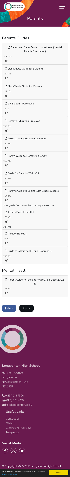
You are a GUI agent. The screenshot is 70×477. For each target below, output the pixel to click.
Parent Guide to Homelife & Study (26, 156)
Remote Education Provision (22, 121)
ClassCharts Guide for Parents (23, 86)
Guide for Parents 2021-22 (22, 173)
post (26, 308)
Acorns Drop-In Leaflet (19, 212)
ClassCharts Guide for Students (24, 69)
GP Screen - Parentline (19, 103)
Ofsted (16, 423)
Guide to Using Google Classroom (25, 138)
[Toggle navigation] (62, 6)
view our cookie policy (9, 475)
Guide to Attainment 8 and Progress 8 (28, 251)
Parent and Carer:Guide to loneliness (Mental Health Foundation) (35, 49)
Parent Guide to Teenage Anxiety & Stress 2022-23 (35, 281)
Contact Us (18, 418)
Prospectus (19, 432)
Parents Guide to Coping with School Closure (32, 191)
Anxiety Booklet (15, 233)
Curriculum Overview (24, 427)
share (9, 308)
